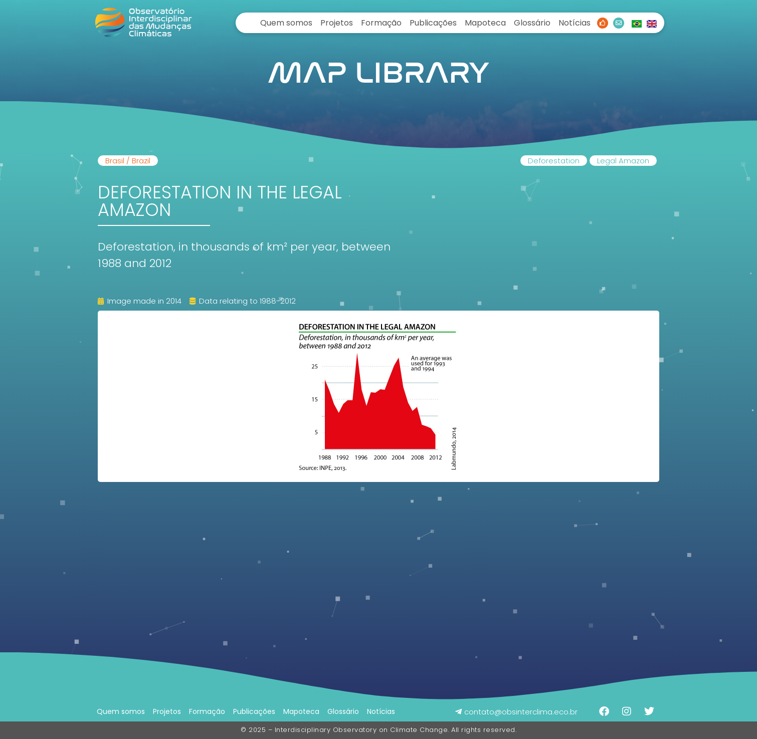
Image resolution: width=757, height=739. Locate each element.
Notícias (574, 23)
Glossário (532, 23)
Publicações (433, 23)
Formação (381, 23)
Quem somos (286, 23)
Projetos (336, 23)
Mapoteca (485, 23)
